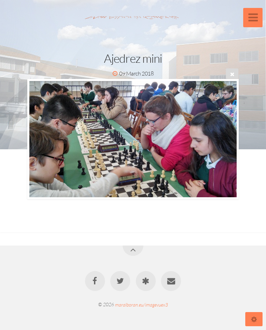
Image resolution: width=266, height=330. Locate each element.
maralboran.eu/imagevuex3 (141, 304)
